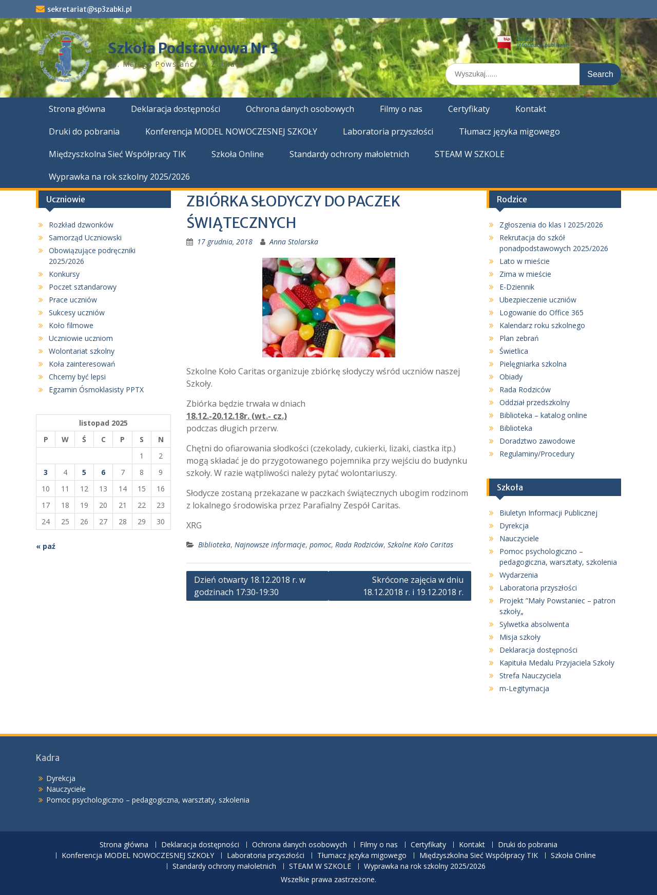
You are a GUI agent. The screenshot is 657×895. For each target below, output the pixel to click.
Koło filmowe (71, 325)
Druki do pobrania (84, 131)
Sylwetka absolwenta (534, 624)
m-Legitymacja (524, 688)
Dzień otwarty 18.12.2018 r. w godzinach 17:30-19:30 (249, 586)
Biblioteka (214, 544)
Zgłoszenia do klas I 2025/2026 (551, 225)
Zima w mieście (525, 274)
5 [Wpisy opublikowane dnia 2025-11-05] (84, 472)
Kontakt (530, 109)
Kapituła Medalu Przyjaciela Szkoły (556, 663)
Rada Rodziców (359, 544)
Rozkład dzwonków (81, 225)
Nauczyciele (519, 538)
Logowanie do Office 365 (541, 312)
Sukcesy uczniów (77, 312)
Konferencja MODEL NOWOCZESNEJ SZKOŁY (231, 131)
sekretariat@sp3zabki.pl (89, 9)
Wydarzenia (518, 575)
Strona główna (77, 109)
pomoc (320, 544)
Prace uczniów (73, 299)
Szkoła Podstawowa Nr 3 (193, 48)
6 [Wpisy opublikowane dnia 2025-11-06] (103, 472)
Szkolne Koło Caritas (420, 544)
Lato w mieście (524, 261)
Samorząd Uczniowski (85, 237)
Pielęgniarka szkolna (533, 364)
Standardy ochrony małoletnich (349, 154)
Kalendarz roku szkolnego (542, 325)
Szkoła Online (237, 154)
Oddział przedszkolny (534, 402)
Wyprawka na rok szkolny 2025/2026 (119, 176)
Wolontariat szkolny (81, 351)
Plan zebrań (519, 338)
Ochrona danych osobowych (300, 109)
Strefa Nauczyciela (530, 675)
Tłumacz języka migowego (509, 131)
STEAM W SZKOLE (470, 154)
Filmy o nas (401, 109)
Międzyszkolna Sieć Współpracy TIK (117, 154)
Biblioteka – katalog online (543, 415)
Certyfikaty (469, 109)
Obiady (511, 377)
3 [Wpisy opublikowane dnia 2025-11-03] (46, 472)
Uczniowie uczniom (81, 338)
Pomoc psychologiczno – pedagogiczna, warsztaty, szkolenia (147, 800)
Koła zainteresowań (82, 364)
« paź (45, 546)
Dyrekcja (514, 525)
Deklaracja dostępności (175, 109)
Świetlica (513, 351)
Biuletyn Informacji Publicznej (548, 513)
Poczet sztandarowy (83, 287)
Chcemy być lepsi (77, 377)
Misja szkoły (519, 637)
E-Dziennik (516, 287)
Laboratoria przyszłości (388, 131)
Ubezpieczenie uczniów (537, 299)
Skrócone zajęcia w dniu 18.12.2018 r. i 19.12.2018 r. (413, 586)
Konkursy (64, 274)
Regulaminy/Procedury (536, 454)
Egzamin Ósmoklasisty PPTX (96, 389)
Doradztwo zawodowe (537, 441)
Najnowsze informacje (270, 544)
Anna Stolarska (293, 241)
